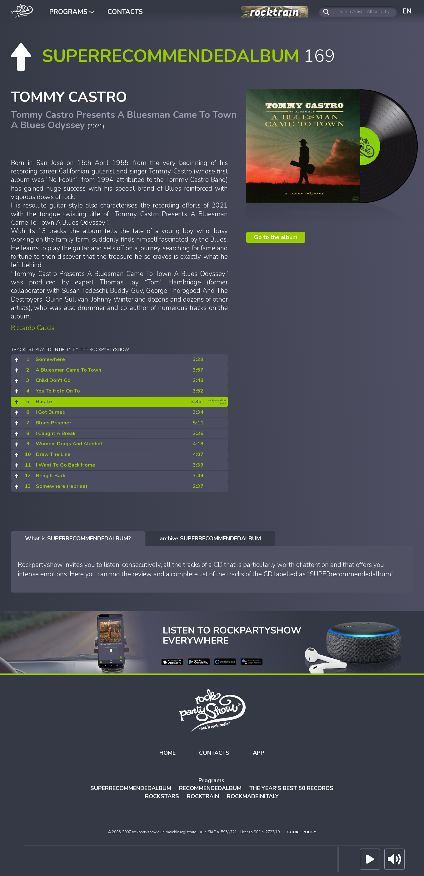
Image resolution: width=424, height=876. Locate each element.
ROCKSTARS (162, 795)
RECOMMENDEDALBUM (210, 787)
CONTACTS (125, 12)
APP (258, 752)
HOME (167, 752)
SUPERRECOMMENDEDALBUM (130, 787)
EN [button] (407, 11)
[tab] (78, 538)
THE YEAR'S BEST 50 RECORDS (291, 787)
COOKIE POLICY (301, 830)
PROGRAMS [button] (71, 12)
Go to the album (275, 236)
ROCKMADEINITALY (253, 795)
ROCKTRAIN (203, 795)
